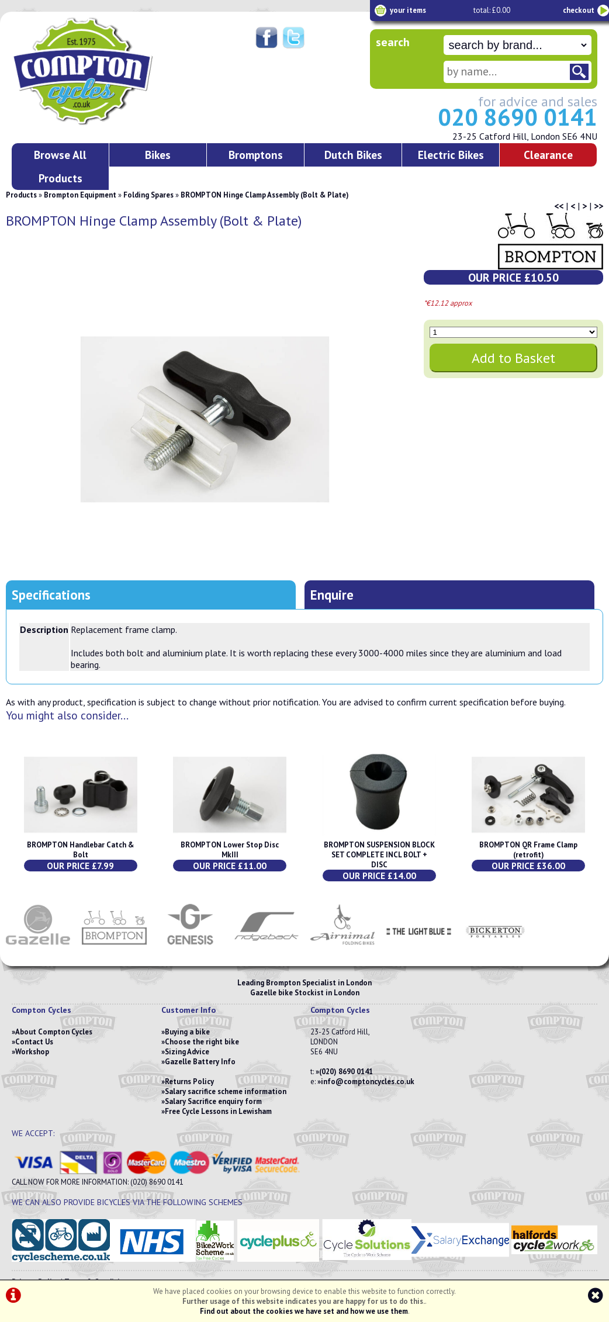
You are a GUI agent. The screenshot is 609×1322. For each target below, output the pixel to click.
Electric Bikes (451, 154)
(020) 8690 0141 (346, 1072)
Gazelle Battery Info (200, 1062)
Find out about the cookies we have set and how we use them (304, 1311)
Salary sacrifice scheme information (225, 1091)
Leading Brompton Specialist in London (304, 983)
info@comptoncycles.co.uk (367, 1081)
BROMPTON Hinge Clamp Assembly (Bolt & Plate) (265, 195)
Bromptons (256, 154)
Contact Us (34, 1042)
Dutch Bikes (353, 154)
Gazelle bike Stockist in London (304, 993)
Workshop (32, 1052)
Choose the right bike (202, 1042)
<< (558, 206)
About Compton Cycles (53, 1032)
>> (598, 206)
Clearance (548, 154)
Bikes (158, 154)
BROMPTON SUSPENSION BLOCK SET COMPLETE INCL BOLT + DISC (379, 855)
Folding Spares (148, 195)
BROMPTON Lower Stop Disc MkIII (230, 850)
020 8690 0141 (517, 117)
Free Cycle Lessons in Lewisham (218, 1111)
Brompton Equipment (80, 195)
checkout (578, 10)
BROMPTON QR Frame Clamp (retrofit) (528, 850)
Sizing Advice (187, 1052)
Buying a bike (187, 1032)
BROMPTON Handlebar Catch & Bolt (80, 850)
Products (21, 195)
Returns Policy (189, 1081)
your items (408, 10)
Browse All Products (60, 166)
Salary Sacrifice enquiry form (213, 1101)
